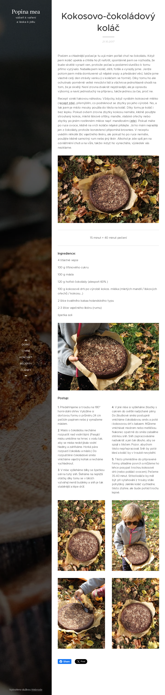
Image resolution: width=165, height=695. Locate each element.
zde (133, 121)
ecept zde (67, 103)
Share (64, 661)
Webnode (36, 689)
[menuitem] (26, 344)
